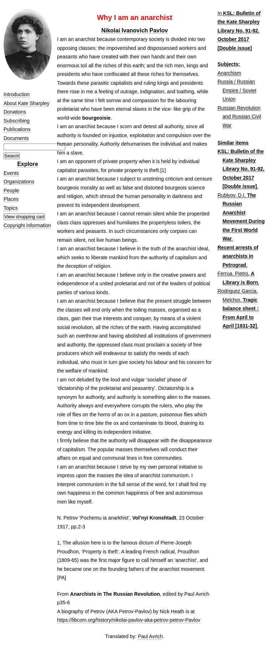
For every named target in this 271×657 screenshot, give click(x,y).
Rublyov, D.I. (232, 195)
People (11, 190)
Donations (15, 112)
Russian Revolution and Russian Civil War (239, 116)
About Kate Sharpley (26, 103)
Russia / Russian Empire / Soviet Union (237, 90)
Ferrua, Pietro (233, 273)
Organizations (19, 181)
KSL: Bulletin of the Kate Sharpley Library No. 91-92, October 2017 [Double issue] (239, 30)
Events (11, 173)
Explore (27, 164)
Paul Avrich (150, 636)
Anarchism (229, 73)
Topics (11, 208)
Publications (17, 129)
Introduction (17, 94)
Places (11, 199)
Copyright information (27, 225)
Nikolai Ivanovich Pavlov (134, 30)
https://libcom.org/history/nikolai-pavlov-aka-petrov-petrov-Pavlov (128, 620)
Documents (16, 138)
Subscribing (17, 121)
